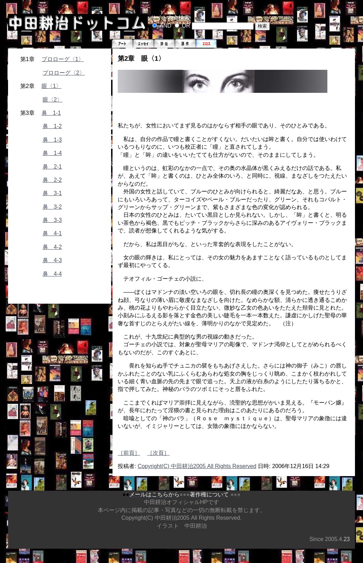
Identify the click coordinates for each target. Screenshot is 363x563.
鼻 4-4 (52, 274)
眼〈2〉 (53, 100)
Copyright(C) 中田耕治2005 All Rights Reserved (197, 466)
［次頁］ (158, 453)
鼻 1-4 (52, 153)
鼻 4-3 (52, 260)
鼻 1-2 (52, 126)
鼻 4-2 (52, 247)
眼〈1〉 (51, 86)
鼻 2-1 (52, 167)
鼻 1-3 (52, 140)
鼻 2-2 (52, 180)
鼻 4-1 (52, 233)
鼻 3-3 (52, 220)
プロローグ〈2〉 (64, 73)
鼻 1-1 (51, 113)
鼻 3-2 (52, 207)
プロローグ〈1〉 (63, 59)
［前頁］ (129, 453)
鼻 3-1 (52, 193)
